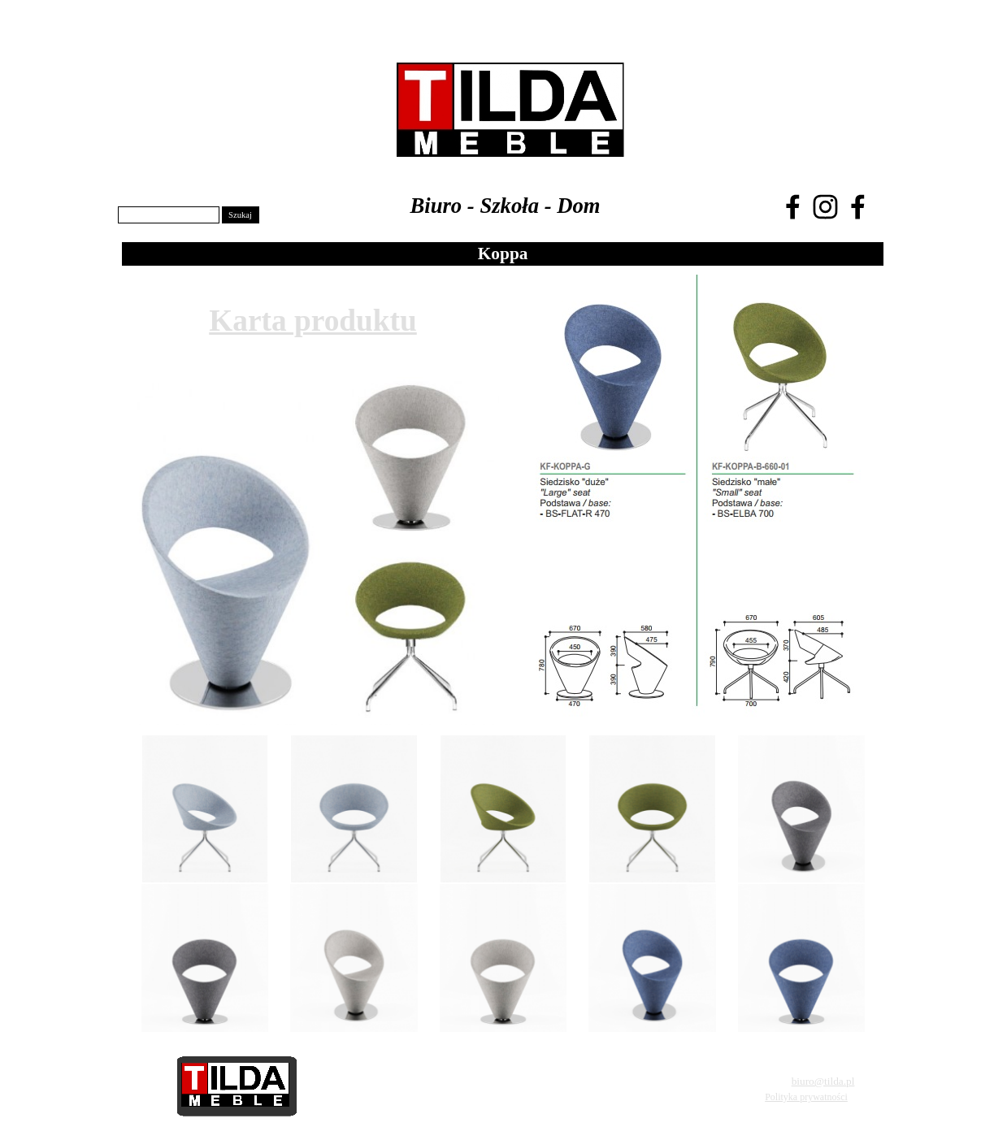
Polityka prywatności (806, 1097)
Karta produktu (312, 320)
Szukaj (240, 214)
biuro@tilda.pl (823, 1081)
